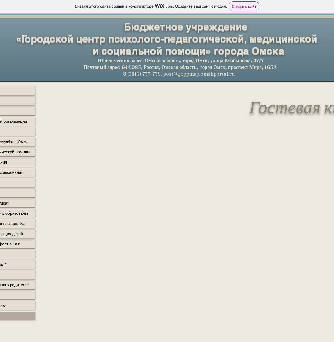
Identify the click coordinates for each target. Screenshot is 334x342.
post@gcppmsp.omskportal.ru (199, 74)
